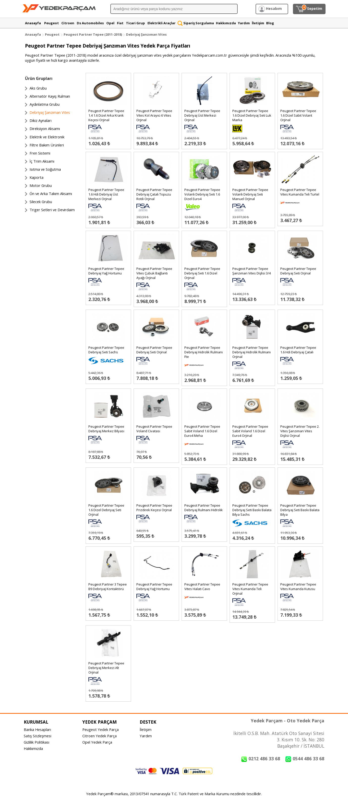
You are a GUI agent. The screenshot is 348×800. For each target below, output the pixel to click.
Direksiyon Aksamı (45, 128)
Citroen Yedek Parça (99, 735)
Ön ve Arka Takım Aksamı (51, 193)
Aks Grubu (38, 88)
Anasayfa (33, 34)
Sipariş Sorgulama (196, 23)
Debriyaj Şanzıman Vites (146, 34)
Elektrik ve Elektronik (47, 136)
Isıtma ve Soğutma (45, 169)
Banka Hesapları (37, 729)
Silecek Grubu (41, 201)
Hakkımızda (33, 748)
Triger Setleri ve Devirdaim (52, 209)
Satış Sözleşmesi (37, 735)
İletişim (146, 729)
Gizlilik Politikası (36, 742)
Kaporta (36, 177)
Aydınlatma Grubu (45, 104)
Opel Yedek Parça (97, 742)
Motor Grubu (41, 185)
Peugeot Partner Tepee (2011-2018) (93, 34)
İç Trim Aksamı (42, 161)
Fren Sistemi (40, 153)
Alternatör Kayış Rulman (50, 96)
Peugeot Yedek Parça (100, 729)
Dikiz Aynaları (41, 120)
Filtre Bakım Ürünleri (47, 144)
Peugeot (52, 34)
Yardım (146, 735)
